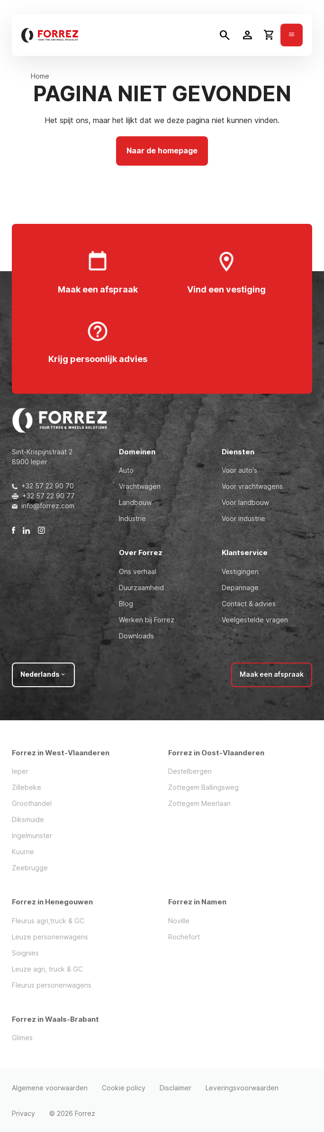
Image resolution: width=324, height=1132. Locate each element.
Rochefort (184, 937)
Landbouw (135, 502)
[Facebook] (13, 530)
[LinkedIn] (26, 530)
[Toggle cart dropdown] (269, 35)
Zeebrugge (30, 868)
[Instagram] (41, 530)
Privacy (23, 1113)
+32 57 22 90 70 (43, 486)
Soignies (25, 953)
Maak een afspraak (272, 674)
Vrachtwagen (140, 486)
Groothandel (32, 803)
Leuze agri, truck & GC (47, 969)
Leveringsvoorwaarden (242, 1088)
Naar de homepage (162, 150)
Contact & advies (249, 604)
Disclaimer (175, 1088)
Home (40, 76)
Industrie (132, 518)
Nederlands (43, 674)
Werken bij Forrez (146, 620)
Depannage (240, 588)
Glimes (22, 1038)
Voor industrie (243, 518)
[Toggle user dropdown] (247, 35)
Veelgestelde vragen (255, 620)
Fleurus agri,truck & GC (48, 921)
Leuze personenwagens (50, 937)
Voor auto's (239, 470)
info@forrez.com (43, 506)
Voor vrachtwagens (252, 486)
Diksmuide (28, 819)
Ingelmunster (32, 835)
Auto (126, 470)
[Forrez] (49, 35)
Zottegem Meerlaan (199, 803)
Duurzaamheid (141, 588)
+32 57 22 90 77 (43, 496)
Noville (178, 921)
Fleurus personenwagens (51, 985)
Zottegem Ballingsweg (203, 787)
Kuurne (23, 852)
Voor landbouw (245, 502)
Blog (126, 604)
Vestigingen (240, 571)
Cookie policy (123, 1088)
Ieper (20, 771)
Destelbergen (190, 771)
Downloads (136, 636)
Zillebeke (26, 787)
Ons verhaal (137, 571)
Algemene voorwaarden (50, 1088)
